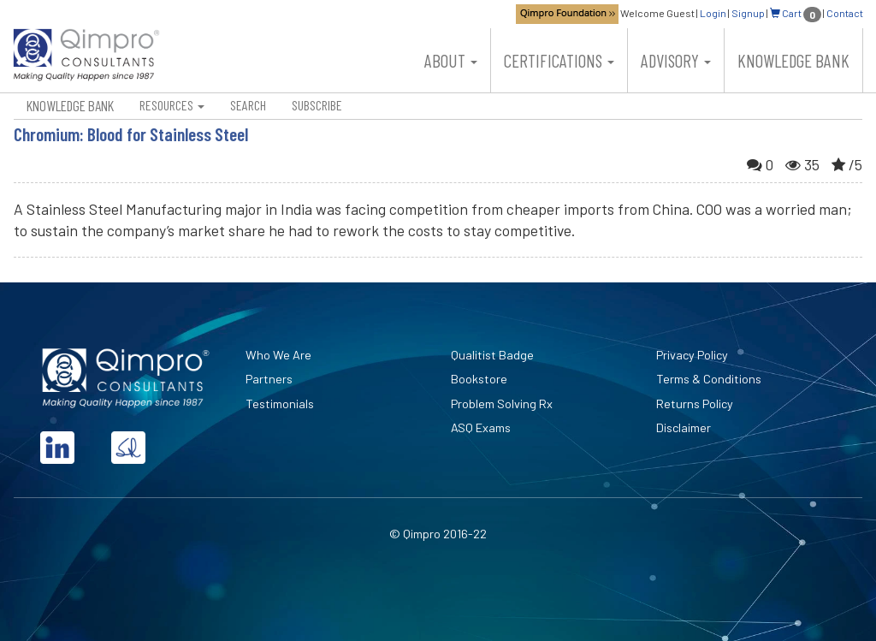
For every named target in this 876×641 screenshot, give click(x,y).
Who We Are (278, 354)
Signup (748, 13)
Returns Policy (694, 403)
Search (248, 105)
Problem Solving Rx (502, 403)
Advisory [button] (676, 60)
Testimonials (280, 403)
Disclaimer (683, 427)
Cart (795, 13)
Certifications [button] (559, 60)
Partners (269, 378)
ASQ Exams (481, 427)
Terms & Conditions (708, 378)
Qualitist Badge (492, 354)
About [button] (450, 60)
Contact (844, 13)
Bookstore (479, 378)
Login (713, 13)
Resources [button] (171, 105)
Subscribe (317, 105)
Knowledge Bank (793, 60)
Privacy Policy (692, 354)
